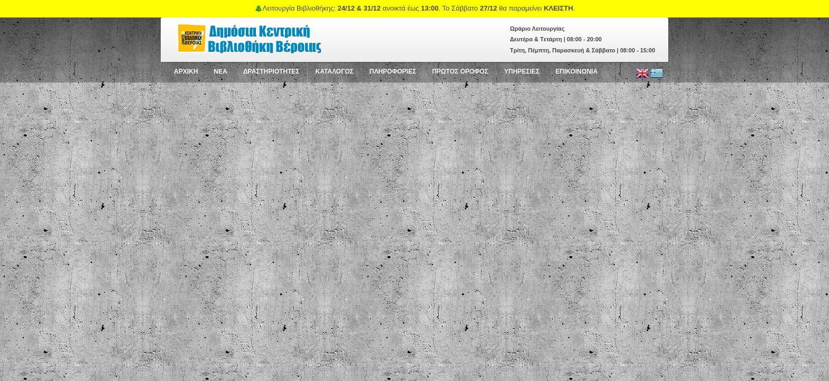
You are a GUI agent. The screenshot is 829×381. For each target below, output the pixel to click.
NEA (220, 71)
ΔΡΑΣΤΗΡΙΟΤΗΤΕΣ (271, 71)
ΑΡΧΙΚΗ (186, 71)
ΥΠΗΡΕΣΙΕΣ (521, 71)
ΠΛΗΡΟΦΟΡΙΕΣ (393, 71)
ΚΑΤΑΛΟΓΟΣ (335, 71)
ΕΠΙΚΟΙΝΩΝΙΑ (577, 71)
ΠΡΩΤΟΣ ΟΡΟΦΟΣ (460, 71)
